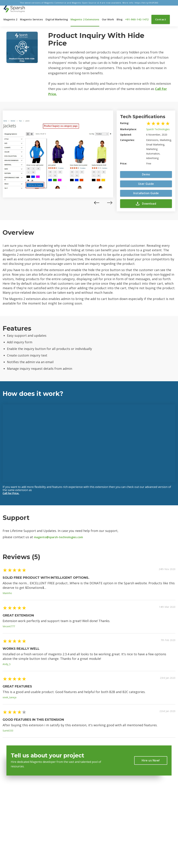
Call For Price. (11, 493)
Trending (12, 796)
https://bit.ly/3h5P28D (146, 2)
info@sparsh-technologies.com (105, 798)
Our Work (108, 19)
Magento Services (31, 19)
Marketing (12, 809)
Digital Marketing (57, 19)
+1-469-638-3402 (111, 813)
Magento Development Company (65, 826)
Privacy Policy (60, 809)
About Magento (61, 803)
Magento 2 (10, 19)
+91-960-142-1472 (137, 19)
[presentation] (96, 202)
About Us (57, 796)
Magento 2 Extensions (85, 19)
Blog (120, 19)
